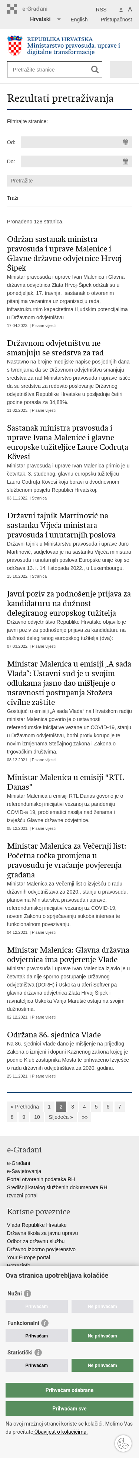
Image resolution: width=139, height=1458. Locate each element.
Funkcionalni (23, 1323)
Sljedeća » (61, 1117)
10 (37, 1117)
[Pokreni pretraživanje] (95, 69)
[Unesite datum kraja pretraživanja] (76, 161)
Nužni (14, 1293)
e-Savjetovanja (24, 1171)
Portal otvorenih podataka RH (41, 1179)
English (79, 19)
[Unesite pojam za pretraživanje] (39, 69)
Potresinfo (18, 1266)
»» (85, 1117)
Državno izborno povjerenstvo (41, 1249)
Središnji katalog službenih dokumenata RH (57, 1187)
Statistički (20, 1352)
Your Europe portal (28, 1257)
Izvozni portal (22, 1195)
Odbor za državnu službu (36, 1241)
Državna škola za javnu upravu (42, 1233)
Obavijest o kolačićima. (60, 1432)
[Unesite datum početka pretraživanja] (76, 142)
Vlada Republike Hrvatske (37, 1225)
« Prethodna (25, 1107)
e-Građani (18, 1163)
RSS (101, 10)
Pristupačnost (116, 19)
